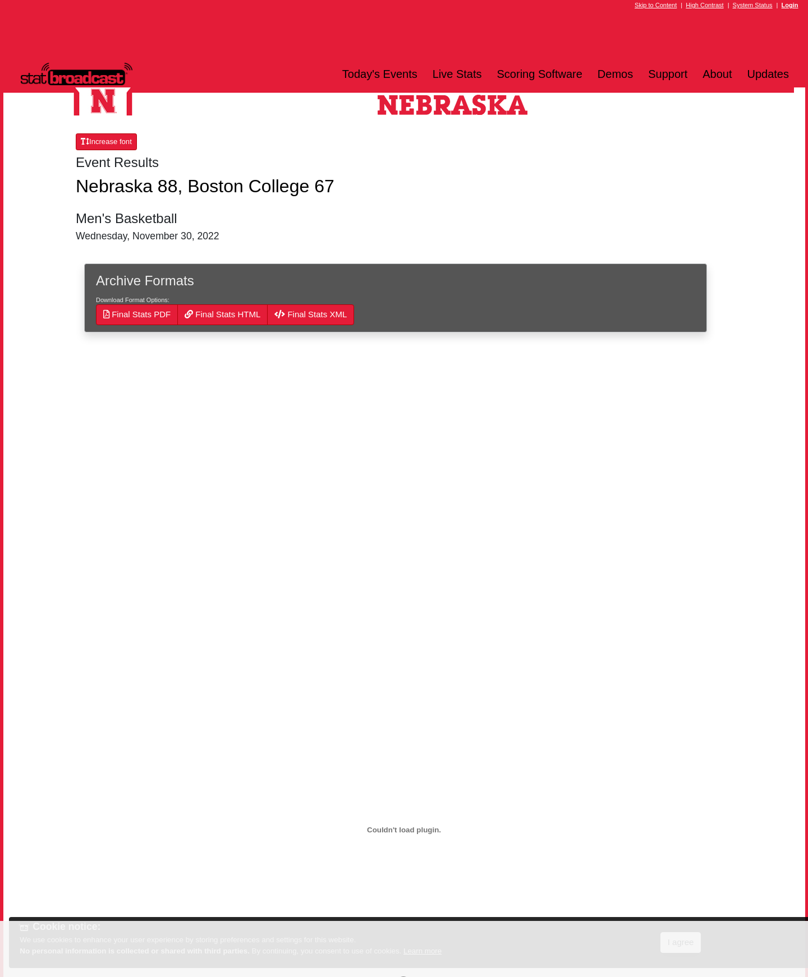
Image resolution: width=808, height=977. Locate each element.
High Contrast (704, 5)
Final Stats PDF (137, 314)
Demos (615, 74)
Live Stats (457, 74)
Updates (768, 74)
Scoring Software (539, 74)
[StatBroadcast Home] (110, 74)
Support (667, 74)
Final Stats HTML (222, 314)
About (717, 74)
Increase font (106, 141)
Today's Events (379, 74)
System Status (753, 5)
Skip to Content (656, 5)
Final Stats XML (310, 314)
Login (790, 5)
